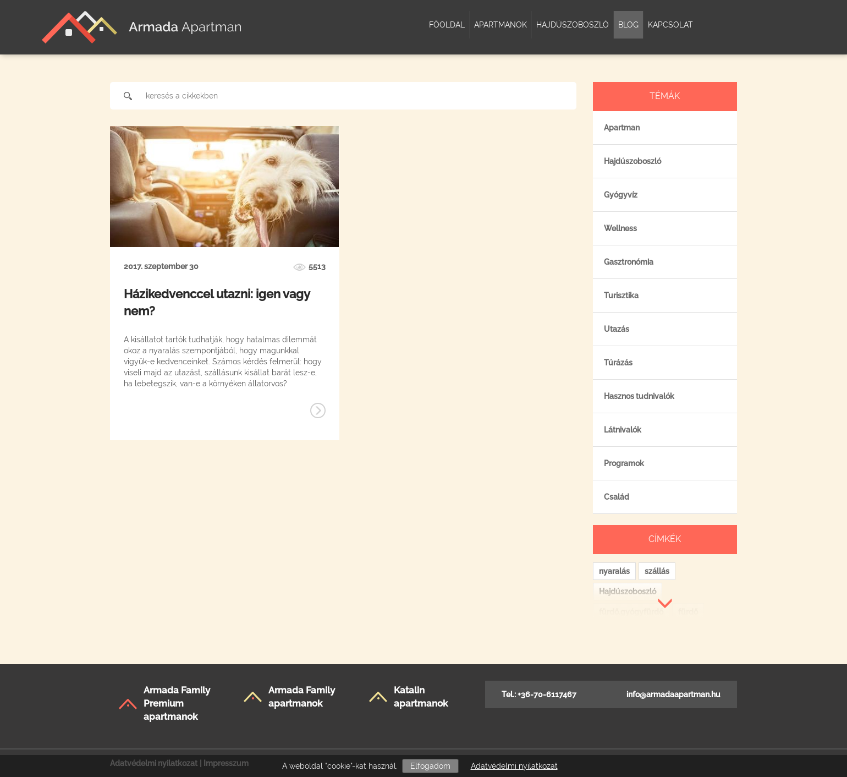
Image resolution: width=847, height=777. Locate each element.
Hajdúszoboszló (572, 24)
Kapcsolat (670, 24)
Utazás (616, 329)
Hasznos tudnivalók (639, 396)
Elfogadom (430, 766)
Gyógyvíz (620, 194)
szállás (657, 571)
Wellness (620, 228)
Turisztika (621, 295)
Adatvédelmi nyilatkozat (514, 766)
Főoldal (447, 24)
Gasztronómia (628, 262)
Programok (624, 463)
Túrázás (618, 362)
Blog (628, 24)
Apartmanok (500, 24)
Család (616, 497)
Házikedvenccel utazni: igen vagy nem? (217, 302)
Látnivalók (622, 429)
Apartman (622, 127)
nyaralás (614, 571)
